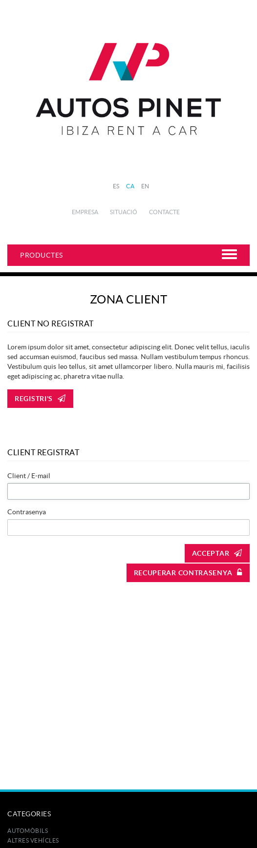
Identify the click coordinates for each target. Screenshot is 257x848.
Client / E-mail (28, 476)
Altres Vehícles (33, 840)
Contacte (164, 212)
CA (130, 186)
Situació (123, 212)
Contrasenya (26, 512)
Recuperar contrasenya (188, 573)
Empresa (85, 212)
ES (116, 186)
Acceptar (217, 553)
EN (145, 186)
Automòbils (27, 831)
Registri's (40, 399)
